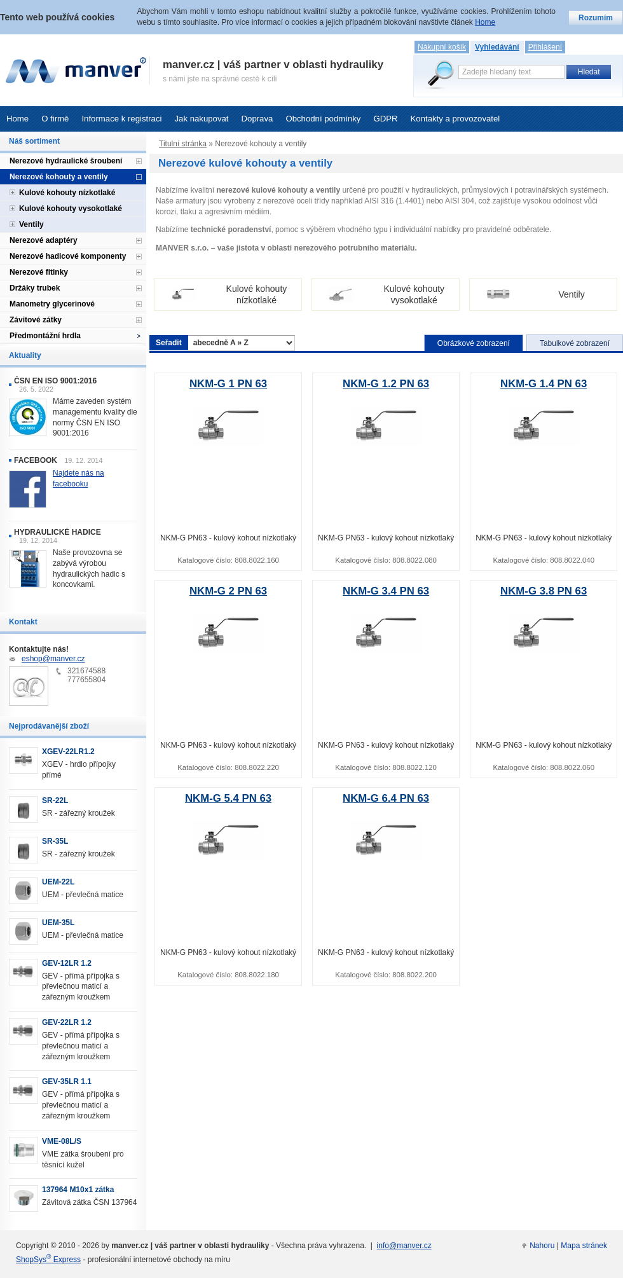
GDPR (385, 118)
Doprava (257, 118)
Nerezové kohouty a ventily (59, 176)
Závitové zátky (36, 319)
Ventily (31, 224)
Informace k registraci (121, 118)
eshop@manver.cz (53, 658)
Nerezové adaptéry (44, 240)
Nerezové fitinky (39, 272)
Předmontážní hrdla (45, 335)
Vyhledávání (497, 47)
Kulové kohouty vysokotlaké (70, 208)
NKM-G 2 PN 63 (228, 591)
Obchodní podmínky (322, 118)
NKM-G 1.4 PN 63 (543, 384)
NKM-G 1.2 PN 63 (386, 384)
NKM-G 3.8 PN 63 (543, 591)
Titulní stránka (183, 143)
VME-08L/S (61, 1141)
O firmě (55, 118)
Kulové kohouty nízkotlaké (67, 192)
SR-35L (55, 841)
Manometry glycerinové (52, 303)
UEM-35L (58, 922)
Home (17, 118)
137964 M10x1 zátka (78, 1189)
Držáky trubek (35, 288)
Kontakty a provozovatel (455, 118)
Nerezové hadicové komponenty (68, 256)
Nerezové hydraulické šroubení (66, 160)
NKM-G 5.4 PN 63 (228, 798)
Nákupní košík (442, 47)
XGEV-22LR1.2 (68, 751)
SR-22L (55, 800)
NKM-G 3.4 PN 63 (386, 591)
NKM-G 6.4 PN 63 (386, 798)
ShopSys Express (48, 1259)
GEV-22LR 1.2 (67, 1022)
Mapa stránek (584, 1245)
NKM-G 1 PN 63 (228, 384)
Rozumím (595, 17)
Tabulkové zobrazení (575, 343)
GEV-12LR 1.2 (67, 963)
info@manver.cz (404, 1245)
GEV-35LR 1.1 (67, 1081)
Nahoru (542, 1245)
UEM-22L (58, 881)
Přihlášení (545, 47)
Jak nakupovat (201, 118)
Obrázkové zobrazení (473, 343)
